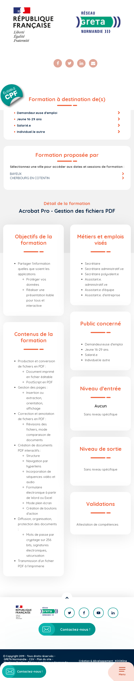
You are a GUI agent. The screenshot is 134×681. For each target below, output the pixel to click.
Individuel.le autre (31, 131)
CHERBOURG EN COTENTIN (30, 178)
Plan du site (44, 659)
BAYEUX (15, 174)
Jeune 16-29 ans (29, 119)
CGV (31, 659)
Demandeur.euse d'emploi (37, 112)
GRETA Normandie (15, 659)
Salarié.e (24, 125)
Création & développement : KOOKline (103, 660)
